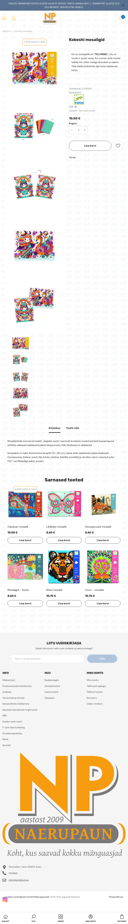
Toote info (72, 428)
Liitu (102, 658)
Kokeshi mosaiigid (23, 31)
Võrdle (72, 157)
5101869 (13, 873)
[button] (33, 918)
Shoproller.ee (116, 896)
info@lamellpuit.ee (19, 879)
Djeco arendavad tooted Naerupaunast (28, 896)
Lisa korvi (90, 145)
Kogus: (73, 123)
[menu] (4, 18)
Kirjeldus (54, 428)
